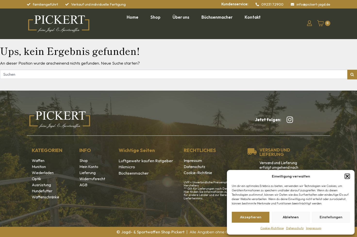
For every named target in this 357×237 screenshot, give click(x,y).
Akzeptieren (250, 217)
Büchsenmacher (134, 173)
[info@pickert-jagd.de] (292, 4)
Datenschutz (295, 228)
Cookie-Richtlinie (272, 228)
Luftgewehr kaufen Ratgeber (146, 160)
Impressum (313, 228)
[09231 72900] (257, 4)
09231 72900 (272, 4)
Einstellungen (331, 217)
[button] (347, 176)
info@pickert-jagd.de (313, 4)
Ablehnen (291, 217)
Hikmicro (127, 166)
